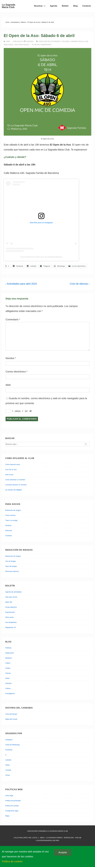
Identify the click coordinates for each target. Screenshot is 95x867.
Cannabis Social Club (79, 41)
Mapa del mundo (11, 719)
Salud (7, 678)
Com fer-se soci (11, 469)
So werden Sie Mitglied (13, 490)
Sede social (9, 45)
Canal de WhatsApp (12, 745)
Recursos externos (12, 571)
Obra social (9, 617)
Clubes (7, 668)
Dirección (8, 530)
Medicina (8, 658)
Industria (8, 683)
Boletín (65, 6)
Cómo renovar (10, 515)
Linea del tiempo (11, 714)
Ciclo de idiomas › (79, 283)
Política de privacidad (13, 801)
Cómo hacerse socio (12, 464)
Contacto (86, 6)
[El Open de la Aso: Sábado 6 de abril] (29, 41)
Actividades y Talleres (59, 41)
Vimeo (7, 775)
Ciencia (8, 673)
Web (8, 385)
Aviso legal (9, 795)
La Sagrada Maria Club (8, 6)
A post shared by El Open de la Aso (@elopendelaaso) (41, 257)
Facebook (8, 750)
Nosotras (40, 6)
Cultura (8, 688)
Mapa (7, 816)
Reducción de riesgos (13, 510)
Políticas (8, 648)
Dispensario (9, 653)
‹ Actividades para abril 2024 (21, 283)
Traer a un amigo (11, 520)
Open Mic (8, 602)
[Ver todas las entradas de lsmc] (7, 41)
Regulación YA (10, 627)
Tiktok (7, 765)
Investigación (10, 693)
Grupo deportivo (11, 607)
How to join (9, 475)
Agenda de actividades (13, 592)
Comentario (13, 319)
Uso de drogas (10, 561)
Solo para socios (21, 45)
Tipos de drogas (11, 566)
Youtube (8, 770)
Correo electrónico (16, 371)
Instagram (8, 740)
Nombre (10, 358)
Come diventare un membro (15, 480)
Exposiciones (10, 612)
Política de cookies (12, 806)
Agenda (53, 6)
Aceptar (62, 852)
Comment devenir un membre (16, 485)
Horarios (8, 525)
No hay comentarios (42, 45)
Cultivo (7, 663)
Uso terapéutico (11, 622)
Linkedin (8, 760)
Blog (75, 6)
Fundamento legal (11, 811)
